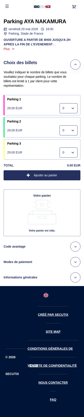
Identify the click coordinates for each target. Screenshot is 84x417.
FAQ (53, 399)
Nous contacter (53, 382)
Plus (7, 49)
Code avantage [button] (15, 246)
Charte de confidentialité (53, 365)
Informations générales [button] (20, 277)
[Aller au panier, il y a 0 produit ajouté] (74, 6)
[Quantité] (69, 108)
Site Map (53, 331)
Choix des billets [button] (20, 62)
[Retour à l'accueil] (42, 6)
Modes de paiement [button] (18, 262)
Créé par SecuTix (53, 314)
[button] (7, 6)
